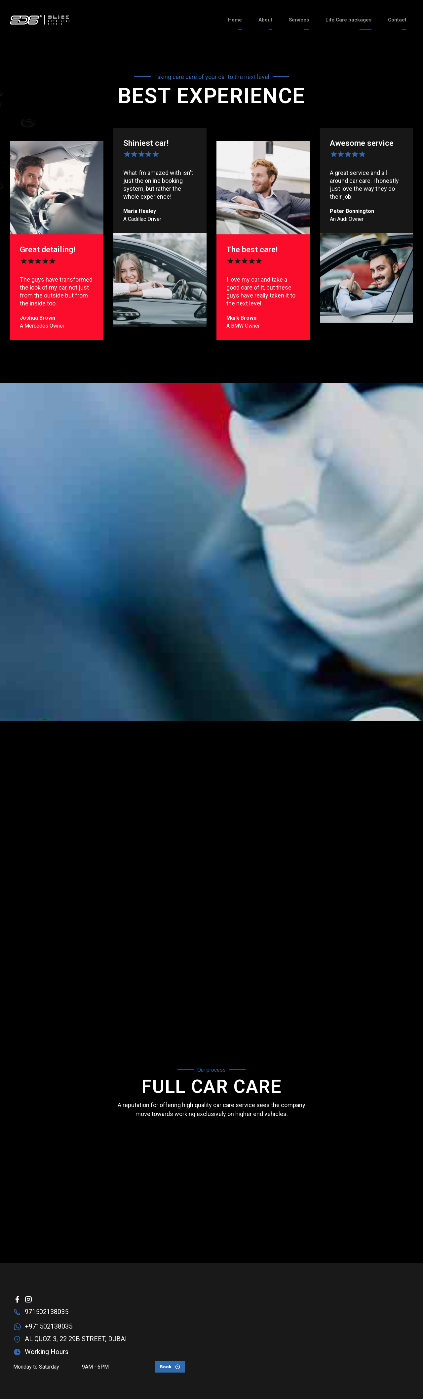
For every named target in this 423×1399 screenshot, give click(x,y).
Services (299, 20)
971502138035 (46, 1312)
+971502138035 (48, 1326)
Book (166, 1367)
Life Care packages (348, 20)
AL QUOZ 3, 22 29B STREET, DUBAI (76, 1339)
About (265, 20)
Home (235, 20)
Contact (397, 20)
